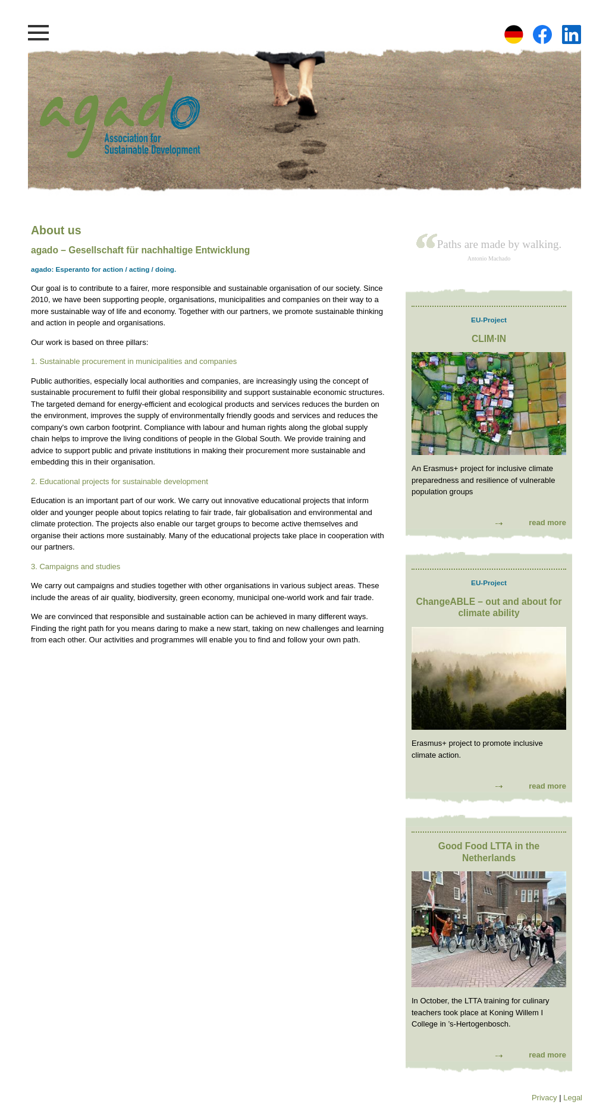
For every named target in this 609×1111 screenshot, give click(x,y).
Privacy (544, 1097)
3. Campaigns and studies (75, 566)
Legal (572, 1097)
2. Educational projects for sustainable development (119, 481)
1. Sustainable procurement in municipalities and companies (134, 361)
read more (547, 522)
